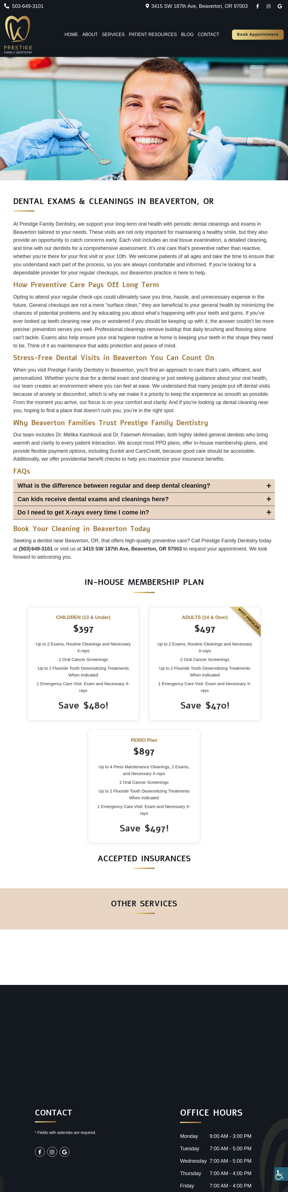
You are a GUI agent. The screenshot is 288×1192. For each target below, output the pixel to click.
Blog (187, 34)
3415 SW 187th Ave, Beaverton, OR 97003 (199, 6)
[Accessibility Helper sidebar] (281, 1174)
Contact (208, 34)
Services (113, 34)
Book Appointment (258, 34)
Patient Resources (153, 34)
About (90, 34)
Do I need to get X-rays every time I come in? (83, 512)
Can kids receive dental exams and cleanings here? (93, 499)
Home (71, 34)
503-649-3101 (24, 6)
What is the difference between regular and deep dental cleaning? (113, 485)
